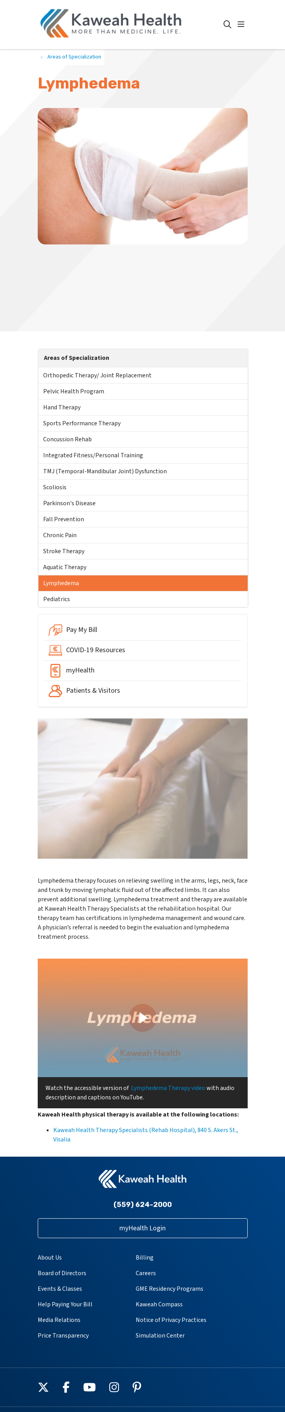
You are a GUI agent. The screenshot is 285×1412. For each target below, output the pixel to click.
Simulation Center (160, 1335)
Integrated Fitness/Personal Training (93, 455)
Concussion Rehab (67, 439)
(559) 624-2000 (143, 1204)
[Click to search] (227, 24)
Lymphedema (61, 583)
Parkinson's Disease (69, 503)
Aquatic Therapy (64, 567)
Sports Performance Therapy (82, 423)
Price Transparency (63, 1335)
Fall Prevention (63, 519)
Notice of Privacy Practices (171, 1320)
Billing (145, 1257)
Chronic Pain (60, 535)
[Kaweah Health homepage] (131, 24)
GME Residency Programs (169, 1289)
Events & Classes (60, 1289)
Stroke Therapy (63, 551)
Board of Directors (62, 1273)
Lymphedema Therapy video (168, 1088)
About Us (50, 1257)
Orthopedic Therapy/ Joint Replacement (97, 375)
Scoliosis (54, 487)
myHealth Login (142, 1228)
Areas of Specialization (76, 358)
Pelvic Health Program (73, 391)
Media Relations (59, 1320)
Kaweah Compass (159, 1304)
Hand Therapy (61, 407)
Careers (146, 1273)
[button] (243, 24)
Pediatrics (56, 599)
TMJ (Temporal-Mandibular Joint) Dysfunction (105, 471)
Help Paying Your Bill (65, 1304)
